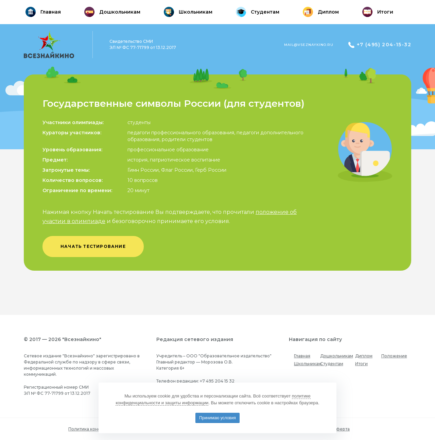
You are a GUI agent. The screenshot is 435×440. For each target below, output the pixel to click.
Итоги (361, 363)
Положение (394, 355)
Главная (302, 355)
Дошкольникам (336, 355)
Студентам (331, 363)
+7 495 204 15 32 (217, 381)
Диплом (363, 355)
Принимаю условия (217, 418)
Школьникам (307, 363)
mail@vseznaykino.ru (308, 45)
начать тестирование (93, 246)
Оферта (341, 428)
